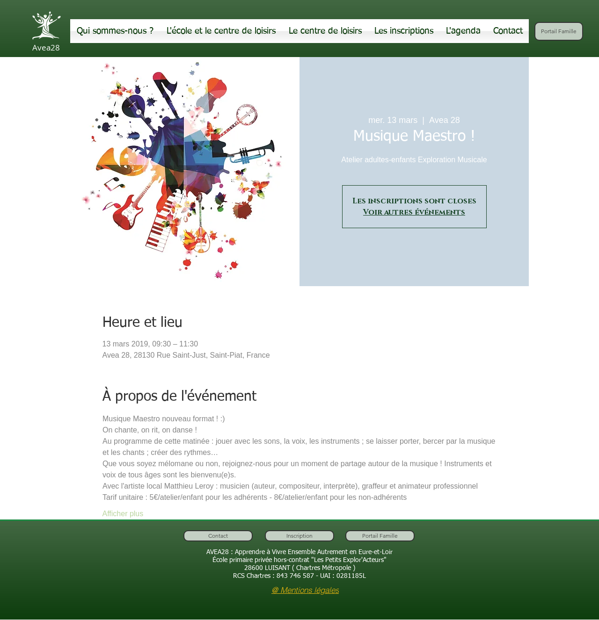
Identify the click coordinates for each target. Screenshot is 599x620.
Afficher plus (123, 514)
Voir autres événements (414, 212)
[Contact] (218, 535)
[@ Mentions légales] (305, 589)
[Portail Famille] (558, 31)
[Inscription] (299, 535)
